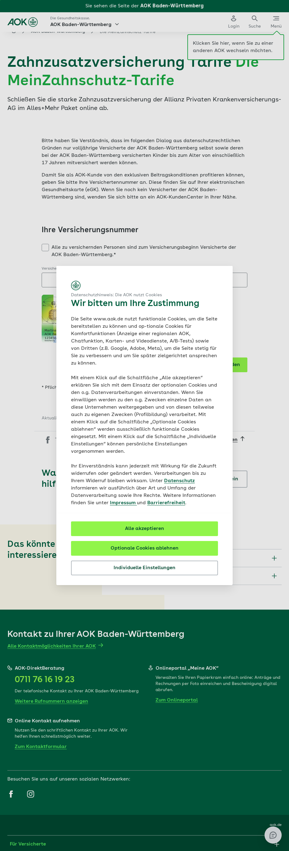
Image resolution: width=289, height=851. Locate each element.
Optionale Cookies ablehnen (144, 548)
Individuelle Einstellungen (144, 567)
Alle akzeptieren (144, 528)
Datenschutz (179, 480)
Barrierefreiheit (166, 503)
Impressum (123, 503)
